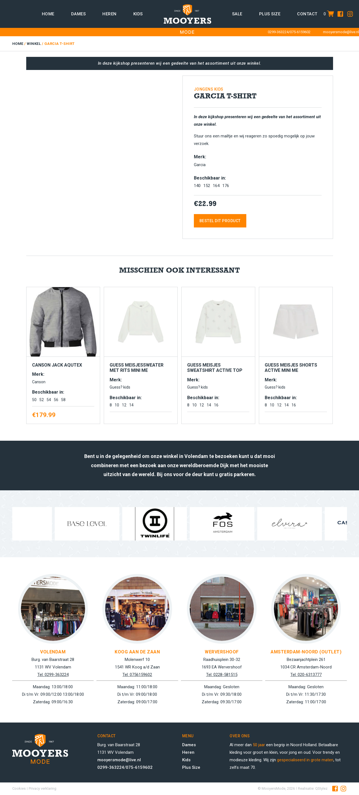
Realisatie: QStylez (312, 788)
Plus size (270, 13)
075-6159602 (300, 32)
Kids (138, 13)
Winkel (34, 44)
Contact (307, 13)
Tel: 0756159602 (137, 674)
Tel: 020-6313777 (306, 674)
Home (48, 13)
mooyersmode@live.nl (341, 32)
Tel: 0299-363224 (53, 674)
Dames (78, 13)
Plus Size (191, 767)
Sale (237, 13)
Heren (109, 13)
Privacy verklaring (42, 788)
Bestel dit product (220, 221)
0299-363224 (278, 32)
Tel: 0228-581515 (221, 674)
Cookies (19, 788)
